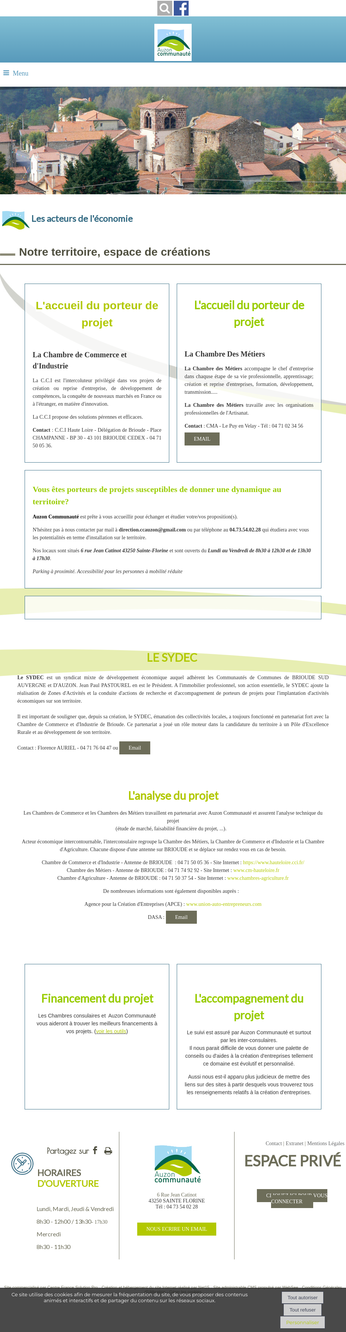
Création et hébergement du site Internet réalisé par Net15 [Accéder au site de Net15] (156, 1287)
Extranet (294, 1143)
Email (135, 748)
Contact (273, 1143)
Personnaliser (302, 1322)
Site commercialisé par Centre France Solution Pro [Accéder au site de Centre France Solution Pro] (51, 1287)
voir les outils (111, 1031)
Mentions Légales (326, 1143)
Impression (108, 1149)
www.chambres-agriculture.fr (258, 878)
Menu (20, 73)
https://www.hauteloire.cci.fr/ (273, 862)
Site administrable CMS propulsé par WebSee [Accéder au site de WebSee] (255, 1287)
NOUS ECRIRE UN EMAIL (177, 1229)
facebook (95, 1150)
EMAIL (202, 439)
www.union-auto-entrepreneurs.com (223, 904)
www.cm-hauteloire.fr (256, 870)
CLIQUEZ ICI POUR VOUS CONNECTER (296, 1198)
